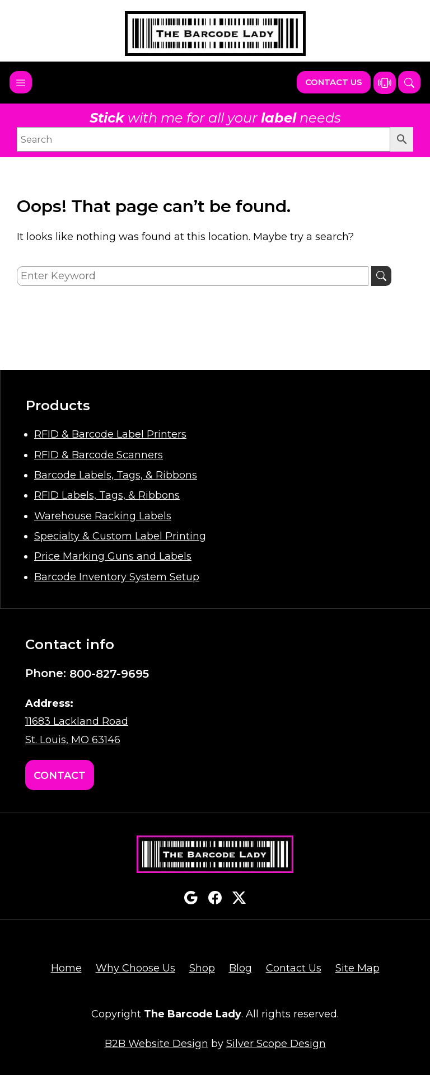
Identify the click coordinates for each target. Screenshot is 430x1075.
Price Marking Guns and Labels (112, 556)
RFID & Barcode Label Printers (110, 434)
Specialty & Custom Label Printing (120, 536)
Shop (202, 968)
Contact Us (333, 82)
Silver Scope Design (276, 1044)
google (190, 898)
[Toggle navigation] (21, 82)
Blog (240, 968)
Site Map (357, 968)
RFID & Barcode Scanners (98, 455)
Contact (60, 775)
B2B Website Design (156, 1044)
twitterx (239, 898)
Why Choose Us (135, 968)
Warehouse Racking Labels (102, 516)
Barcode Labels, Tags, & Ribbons (115, 475)
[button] (409, 82)
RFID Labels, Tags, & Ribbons (107, 495)
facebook (215, 898)
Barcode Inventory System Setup (116, 577)
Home (66, 968)
